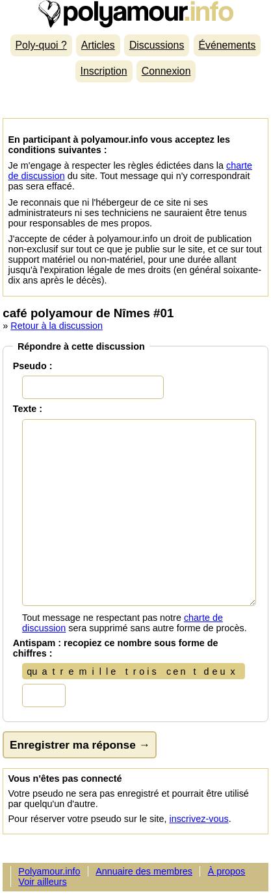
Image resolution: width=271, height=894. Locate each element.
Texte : (27, 409)
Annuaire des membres (144, 871)
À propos (227, 871)
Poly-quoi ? (41, 45)
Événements (226, 45)
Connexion (166, 71)
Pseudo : (33, 366)
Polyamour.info (135, 14)
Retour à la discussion (56, 325)
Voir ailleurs (42, 881)
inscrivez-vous (198, 819)
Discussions (156, 45)
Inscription (104, 71)
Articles (98, 45)
